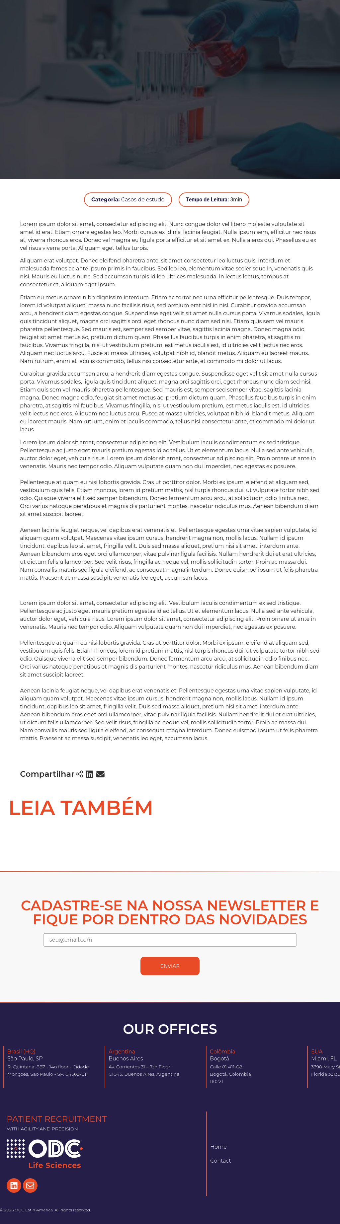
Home (218, 1147)
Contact (220, 1161)
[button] (89, 774)
